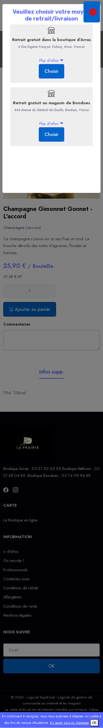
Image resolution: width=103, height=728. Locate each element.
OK (94, 722)
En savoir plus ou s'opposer (69, 722)
